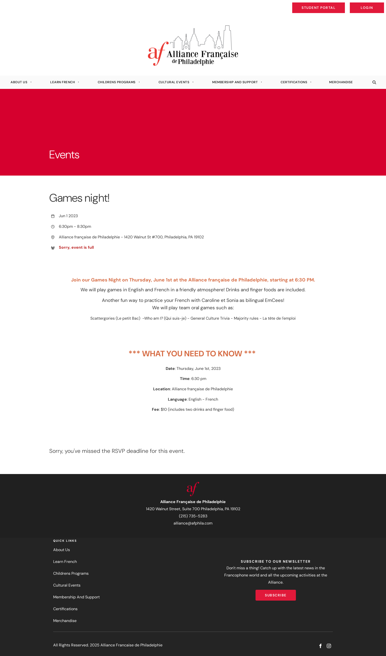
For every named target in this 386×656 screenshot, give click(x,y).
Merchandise (341, 82)
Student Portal (330, 4)
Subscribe (276, 593)
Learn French (62, 82)
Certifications (294, 82)
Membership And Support (235, 82)
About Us (19, 82)
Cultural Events (174, 82)
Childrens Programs (117, 82)
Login (380, 4)
